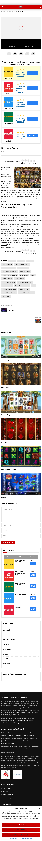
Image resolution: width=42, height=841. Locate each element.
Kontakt (6, 664)
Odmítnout (21, 830)
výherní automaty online (9, 293)
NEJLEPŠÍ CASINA (9, 640)
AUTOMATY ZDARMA (10, 635)
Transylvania (7, 804)
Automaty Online (22, 268)
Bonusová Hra (24, 275)
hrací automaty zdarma (24, 282)
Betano (8, 93)
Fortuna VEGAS (8, 78)
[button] (39, 808)
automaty (30, 261)
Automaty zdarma (25, 271)
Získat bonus (33, 563)
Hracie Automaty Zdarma (22, 285)
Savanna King (5, 415)
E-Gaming (7, 649)
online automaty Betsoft (9, 289)
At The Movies (29, 322)
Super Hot (4, 442)
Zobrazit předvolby (21, 835)
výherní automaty (24, 289)
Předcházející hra (6, 305)
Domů (3, 11)
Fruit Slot (5, 791)
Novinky (3, 708)
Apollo (6, 645)
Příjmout (21, 825)
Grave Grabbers (8, 795)
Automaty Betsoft (7, 264)
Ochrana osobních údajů (25, 838)
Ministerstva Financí (7, 743)
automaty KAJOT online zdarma (18, 720)
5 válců (29, 197)
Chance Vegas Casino (8, 124)
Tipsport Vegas (8, 108)
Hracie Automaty (7, 285)
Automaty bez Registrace (22, 264)
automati (21, 261)
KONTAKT (17, 712)
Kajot (5, 654)
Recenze (33, 560)
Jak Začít (7, 630)
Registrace (32, 73)
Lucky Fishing (7, 798)
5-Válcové (10, 11)
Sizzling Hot (17, 723)
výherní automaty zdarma (27, 293)
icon (21, 346)
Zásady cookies (14, 838)
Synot (5, 659)
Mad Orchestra (7, 801)
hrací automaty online (9, 282)
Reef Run (4, 497)
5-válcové (12, 261)
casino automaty (7, 278)
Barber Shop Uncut (7, 360)
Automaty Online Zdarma (9, 271)
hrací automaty (20, 278)
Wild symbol (6, 296)
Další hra (38, 317)
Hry (33, 285)
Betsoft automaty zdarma (10, 275)
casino (33, 275)
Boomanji (11, 310)
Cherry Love (6, 788)
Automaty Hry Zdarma (9, 268)
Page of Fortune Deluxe (8, 470)
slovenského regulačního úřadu (20, 749)
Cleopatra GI (5, 387)
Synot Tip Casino (8, 141)
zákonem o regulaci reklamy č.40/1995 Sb (22, 735)
